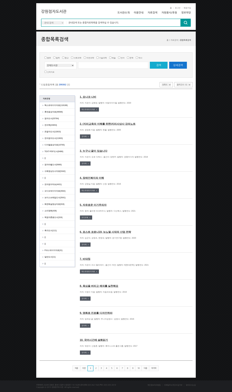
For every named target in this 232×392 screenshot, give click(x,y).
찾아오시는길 (191, 385)
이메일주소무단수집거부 (173, 385)
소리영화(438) (50, 211)
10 (138, 368)
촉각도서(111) (50, 230)
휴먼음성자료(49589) (53, 112)
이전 (84, 368)
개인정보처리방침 (154, 385)
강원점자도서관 (54, 12)
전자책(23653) (50, 125)
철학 (58, 58)
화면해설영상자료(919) (54, 204)
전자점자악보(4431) (53, 184)
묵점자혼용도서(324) (53, 217)
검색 (158, 65)
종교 (67, 58)
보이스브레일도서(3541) (55, 197)
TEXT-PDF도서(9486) (53, 151)
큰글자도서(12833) (52, 132)
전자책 (84, 136)
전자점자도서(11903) (53, 138)
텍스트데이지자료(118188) (56, 105)
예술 (114, 58)
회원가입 (187, 8)
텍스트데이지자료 (88, 109)
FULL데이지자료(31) (53, 250)
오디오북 (85, 218)
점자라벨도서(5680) (53, 165)
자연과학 (90, 58)
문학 (131, 58)
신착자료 (50, 72)
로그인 (177, 8)
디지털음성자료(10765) (54, 145)
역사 (140, 58)
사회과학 (77, 58)
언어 (123, 58)
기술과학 (103, 58)
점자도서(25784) (51, 118)
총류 (49, 58)
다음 (145, 368)
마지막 (153, 368)
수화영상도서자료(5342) (55, 171)
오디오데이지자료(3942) (55, 191)
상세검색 (178, 65)
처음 (76, 368)
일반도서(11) (50, 257)
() (45, 158)
